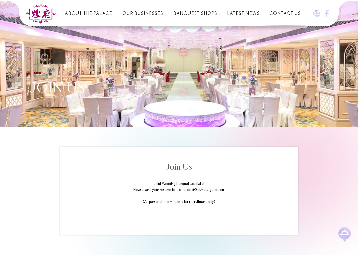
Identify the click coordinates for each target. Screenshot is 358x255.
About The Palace (88, 13)
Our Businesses (142, 13)
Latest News (243, 13)
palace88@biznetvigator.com (202, 190)
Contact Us (285, 13)
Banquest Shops (195, 13)
